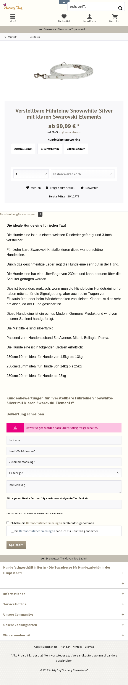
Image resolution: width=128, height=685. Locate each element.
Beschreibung (9, 214)
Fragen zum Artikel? (61, 188)
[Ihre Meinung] (64, 486)
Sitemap (89, 646)
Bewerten (89, 188)
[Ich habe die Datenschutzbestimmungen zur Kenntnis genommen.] (7, 522)
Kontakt (77, 646)
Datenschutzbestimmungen (44, 523)
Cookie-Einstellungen (46, 646)
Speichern (16, 545)
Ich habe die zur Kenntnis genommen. (52, 523)
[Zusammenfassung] (64, 462)
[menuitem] (115, 18)
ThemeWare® (80, 670)
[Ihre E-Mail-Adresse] (64, 451)
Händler (65, 646)
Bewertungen (30, 214)
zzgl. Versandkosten (70, 132)
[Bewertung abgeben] (64, 472)
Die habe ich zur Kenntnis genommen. (57, 531)
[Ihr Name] (64, 440)
